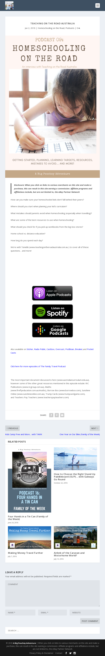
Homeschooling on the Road (51, 28)
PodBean (69, 349)
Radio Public (40, 349)
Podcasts (69, 28)
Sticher (30, 349)
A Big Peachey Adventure (24, 643)
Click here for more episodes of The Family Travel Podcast (38, 366)
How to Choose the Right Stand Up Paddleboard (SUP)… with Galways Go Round (74, 476)
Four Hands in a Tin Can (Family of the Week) (28, 518)
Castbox (50, 349)
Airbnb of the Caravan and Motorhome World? (69, 554)
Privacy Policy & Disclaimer (41, 653)
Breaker (79, 349)
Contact (58, 653)
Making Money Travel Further (25, 552)
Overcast (60, 349)
